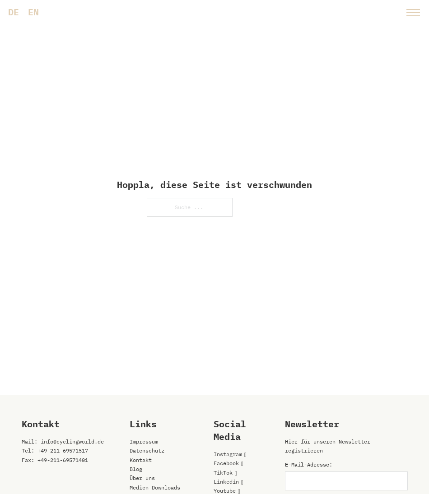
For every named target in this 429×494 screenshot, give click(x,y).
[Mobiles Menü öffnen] (413, 12)
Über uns (142, 478)
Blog (136, 469)
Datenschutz (147, 450)
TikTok (223, 472)
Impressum (144, 441)
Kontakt (141, 460)
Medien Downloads (155, 487)
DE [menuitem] (13, 12)
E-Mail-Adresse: (308, 464)
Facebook (226, 463)
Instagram (228, 454)
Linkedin (226, 481)
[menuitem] (13, 12)
